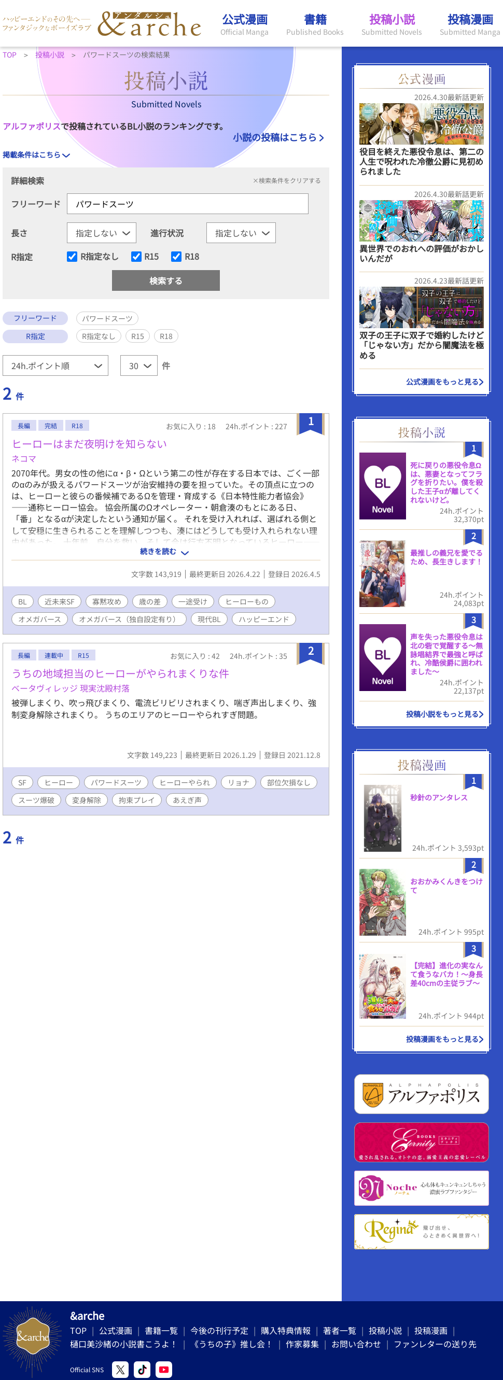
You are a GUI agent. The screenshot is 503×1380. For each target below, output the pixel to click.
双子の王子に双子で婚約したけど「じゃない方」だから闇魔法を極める (421, 345)
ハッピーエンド (264, 619)
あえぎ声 (187, 800)
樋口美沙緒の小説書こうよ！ (124, 1343)
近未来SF (60, 601)
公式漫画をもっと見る (442, 381)
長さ (19, 232)
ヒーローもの (247, 601)
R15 (151, 256)
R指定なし (99, 256)
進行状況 (167, 232)
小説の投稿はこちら (275, 137)
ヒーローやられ (184, 782)
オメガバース (39, 619)
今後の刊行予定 (219, 1330)
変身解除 (86, 800)
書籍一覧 (161, 1330)
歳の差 (150, 601)
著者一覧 (339, 1330)
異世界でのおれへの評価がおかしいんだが (421, 253)
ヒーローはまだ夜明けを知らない (89, 443)
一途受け (192, 601)
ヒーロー (58, 782)
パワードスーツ (116, 782)
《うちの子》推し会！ (231, 1343)
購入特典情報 (286, 1330)
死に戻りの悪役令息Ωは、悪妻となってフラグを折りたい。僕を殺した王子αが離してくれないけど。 (446, 482)
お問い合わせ (356, 1343)
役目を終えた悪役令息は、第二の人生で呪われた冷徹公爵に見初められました (421, 161)
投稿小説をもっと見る (442, 714)
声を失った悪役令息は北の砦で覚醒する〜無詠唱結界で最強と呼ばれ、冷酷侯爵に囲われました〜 (446, 654)
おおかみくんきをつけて (446, 885)
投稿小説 (385, 1330)
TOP (78, 1330)
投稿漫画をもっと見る (442, 1039)
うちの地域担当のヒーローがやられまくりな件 (120, 673)
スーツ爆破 (36, 800)
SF (22, 782)
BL (22, 601)
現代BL (209, 619)
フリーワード (36, 203)
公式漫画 (115, 1330)
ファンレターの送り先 (435, 1343)
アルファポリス (32, 126)
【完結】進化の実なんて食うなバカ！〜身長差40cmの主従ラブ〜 (446, 974)
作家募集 (302, 1343)
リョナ (238, 782)
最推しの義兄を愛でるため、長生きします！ (446, 557)
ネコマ (23, 458)
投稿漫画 (431, 1330)
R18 (192, 256)
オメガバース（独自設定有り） (129, 619)
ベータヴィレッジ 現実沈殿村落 (70, 688)
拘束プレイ (137, 800)
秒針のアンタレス (439, 797)
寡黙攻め (106, 601)
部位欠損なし (289, 782)
